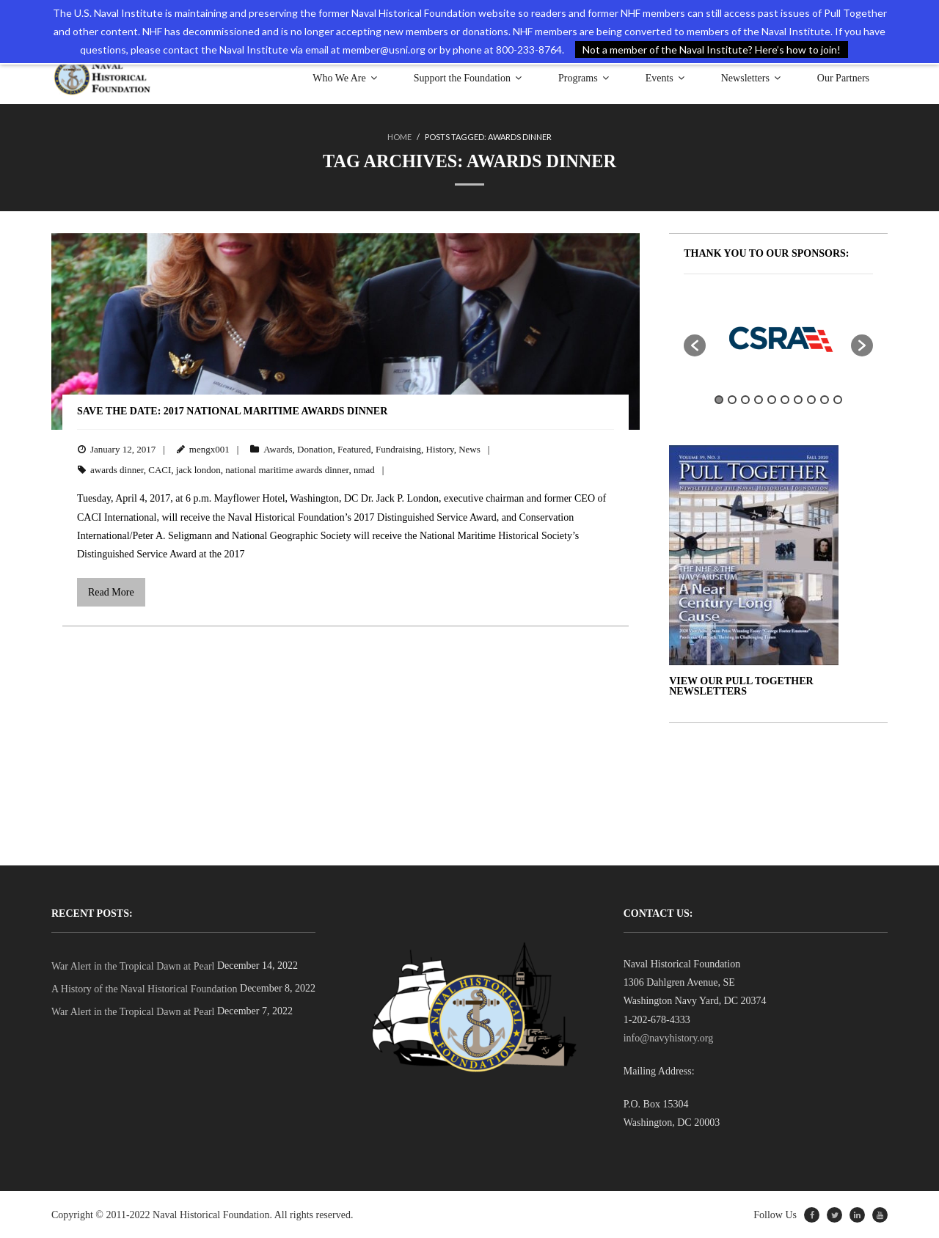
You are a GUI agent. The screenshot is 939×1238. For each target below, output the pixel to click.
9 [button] (824, 399)
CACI (159, 469)
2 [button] (732, 399)
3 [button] (745, 399)
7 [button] (798, 399)
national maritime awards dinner (286, 469)
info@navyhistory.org (669, 1038)
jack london (198, 469)
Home (399, 137)
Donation (314, 448)
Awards (277, 448)
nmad (364, 469)
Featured (353, 448)
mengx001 (209, 448)
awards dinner (117, 469)
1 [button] (719, 399)
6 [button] (785, 399)
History (440, 448)
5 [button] (771, 399)
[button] (695, 345)
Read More (111, 592)
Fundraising (398, 448)
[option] (778, 337)
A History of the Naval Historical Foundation (144, 989)
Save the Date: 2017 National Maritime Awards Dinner (232, 411)
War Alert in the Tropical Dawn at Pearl (132, 966)
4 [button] (758, 399)
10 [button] (837, 399)
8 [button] (811, 399)
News (469, 448)
